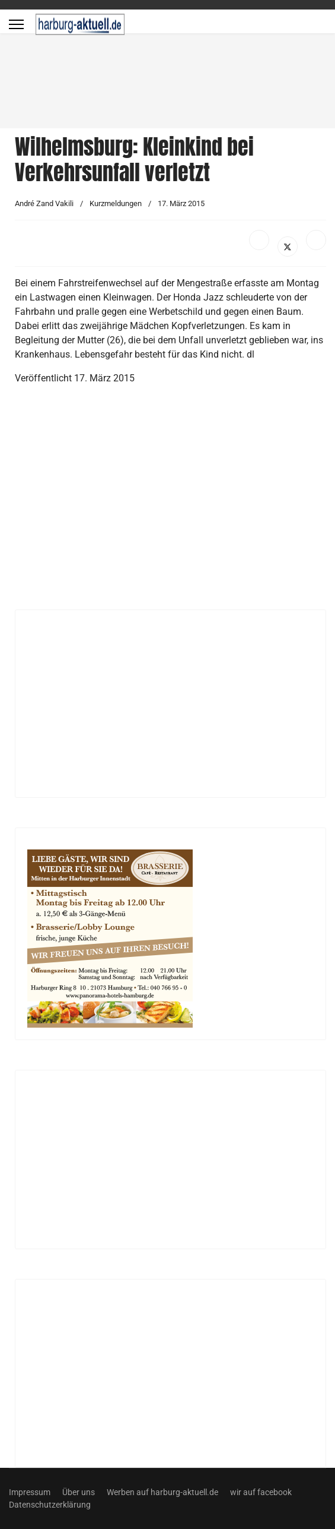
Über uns (78, 1492)
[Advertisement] (168, 502)
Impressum (29, 1492)
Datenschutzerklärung (50, 1504)
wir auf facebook (261, 1492)
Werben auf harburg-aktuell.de (162, 1492)
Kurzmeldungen (116, 203)
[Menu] (16, 24)
